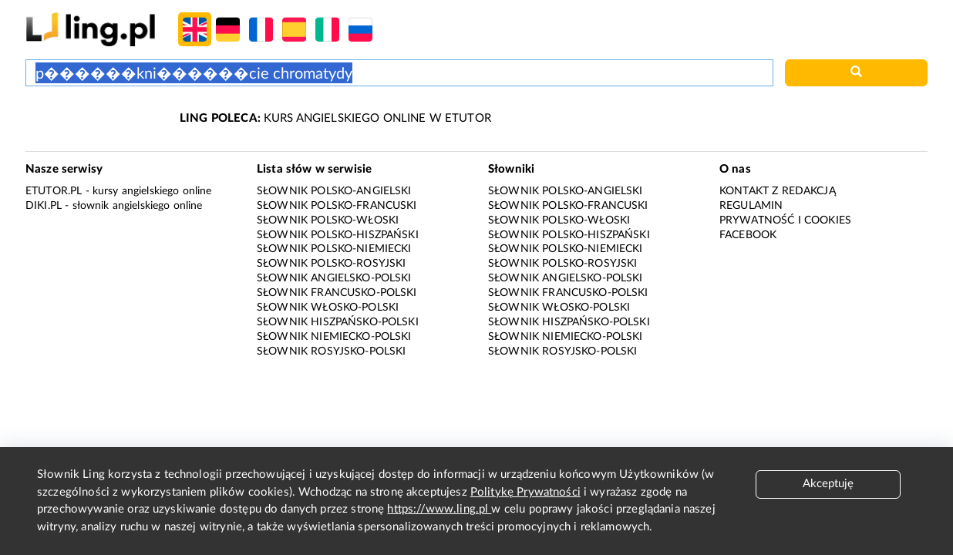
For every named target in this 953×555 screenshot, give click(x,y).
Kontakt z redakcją (777, 191)
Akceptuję (828, 483)
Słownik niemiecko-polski (334, 336)
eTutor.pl (53, 191)
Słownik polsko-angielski (334, 191)
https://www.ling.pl (439, 509)
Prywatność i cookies (785, 220)
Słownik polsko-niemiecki (334, 249)
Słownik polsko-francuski (337, 205)
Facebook (747, 235)
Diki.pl (43, 205)
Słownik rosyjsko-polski (331, 351)
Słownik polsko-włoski (328, 220)
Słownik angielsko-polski (334, 278)
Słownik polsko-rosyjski (331, 263)
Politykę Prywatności (525, 492)
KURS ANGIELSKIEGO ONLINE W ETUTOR (335, 118)
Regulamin (751, 205)
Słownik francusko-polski (337, 293)
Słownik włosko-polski (328, 307)
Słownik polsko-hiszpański (338, 235)
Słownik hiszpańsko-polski (338, 322)
